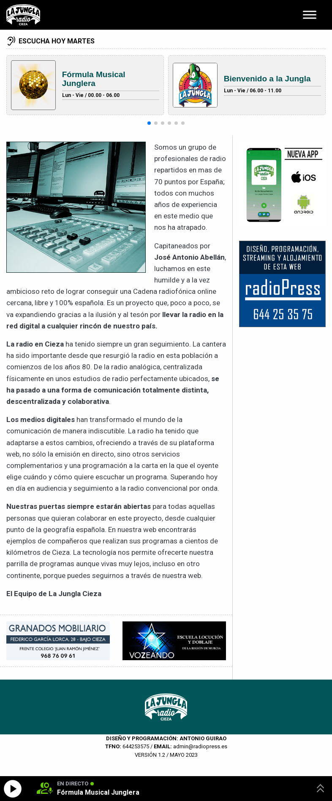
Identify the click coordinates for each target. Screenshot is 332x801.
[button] (149, 123)
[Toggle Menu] (309, 15)
